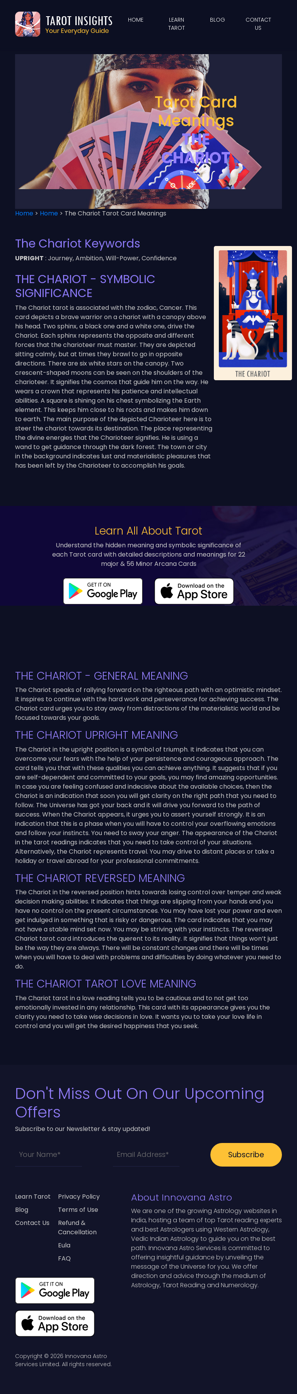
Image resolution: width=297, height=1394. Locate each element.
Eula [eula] (64, 1245)
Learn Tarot (33, 1196)
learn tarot (176, 24)
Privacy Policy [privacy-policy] (79, 1196)
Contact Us (258, 24)
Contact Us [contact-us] (32, 1222)
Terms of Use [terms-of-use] (78, 1209)
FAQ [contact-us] (64, 1258)
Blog (21, 1209)
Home (135, 20)
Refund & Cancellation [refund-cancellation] (77, 1227)
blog (217, 20)
